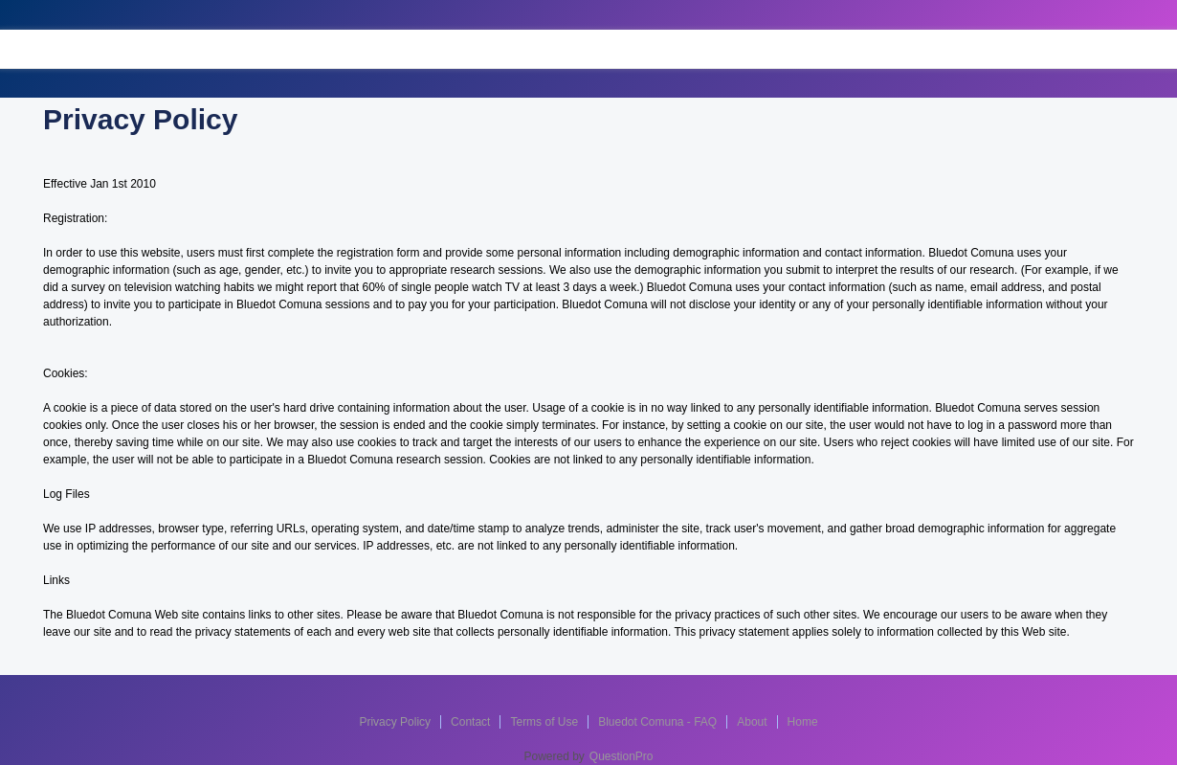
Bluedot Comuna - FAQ (657, 722)
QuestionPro (621, 756)
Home (803, 722)
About (751, 722)
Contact (470, 722)
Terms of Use (544, 722)
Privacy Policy (395, 722)
